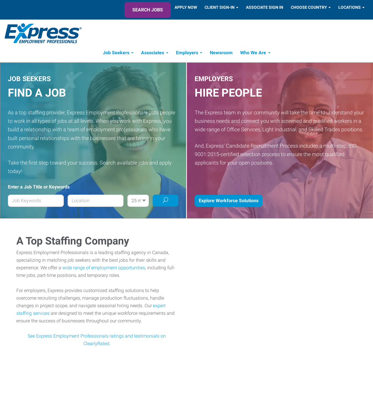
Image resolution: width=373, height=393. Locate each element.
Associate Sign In (264, 7)
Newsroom (221, 52)
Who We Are (253, 52)
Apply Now (186, 7)
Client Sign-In (220, 7)
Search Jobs (147, 10)
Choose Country (309, 7)
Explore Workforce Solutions (228, 200)
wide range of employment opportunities (103, 267)
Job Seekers (116, 52)
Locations (349, 7)
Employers (187, 52)
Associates (152, 52)
